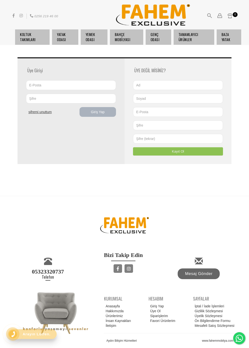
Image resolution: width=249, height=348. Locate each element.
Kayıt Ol (178, 151)
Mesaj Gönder (199, 273)
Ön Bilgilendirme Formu (211, 320)
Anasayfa (112, 306)
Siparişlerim (158, 316)
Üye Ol (154, 311)
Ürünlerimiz (113, 316)
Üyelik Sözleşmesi (207, 316)
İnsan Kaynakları (117, 320)
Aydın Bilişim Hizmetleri (121, 340)
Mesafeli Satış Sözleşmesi (213, 325)
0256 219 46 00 (43, 16)
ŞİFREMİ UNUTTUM (40, 112)
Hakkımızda (114, 311)
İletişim (110, 325)
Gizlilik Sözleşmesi (208, 311)
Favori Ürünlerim (162, 320)
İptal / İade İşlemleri (208, 306)
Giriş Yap (98, 112)
